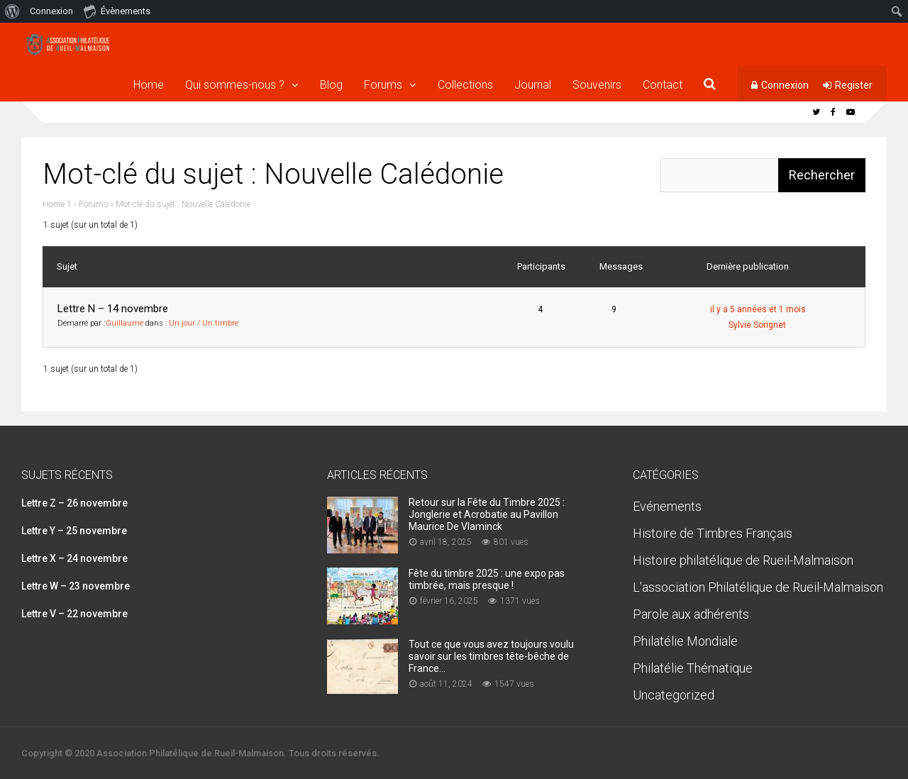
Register (854, 85)
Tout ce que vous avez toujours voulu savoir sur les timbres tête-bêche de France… (491, 656)
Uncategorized (673, 694)
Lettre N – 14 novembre (112, 308)
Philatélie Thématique (693, 668)
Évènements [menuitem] (117, 10)
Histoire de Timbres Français (712, 533)
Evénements (667, 506)
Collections (465, 85)
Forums (383, 85)
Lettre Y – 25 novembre (74, 530)
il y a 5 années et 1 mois (758, 309)
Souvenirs (596, 85)
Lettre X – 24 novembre (74, 558)
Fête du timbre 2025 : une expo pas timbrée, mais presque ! (487, 579)
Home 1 (57, 204)
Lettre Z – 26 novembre (74, 503)
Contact (662, 85)
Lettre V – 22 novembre (74, 613)
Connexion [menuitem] (51, 11)
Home (148, 85)
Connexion (785, 85)
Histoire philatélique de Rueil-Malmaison (743, 560)
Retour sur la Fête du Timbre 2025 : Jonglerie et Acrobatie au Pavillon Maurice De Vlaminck (487, 514)
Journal (532, 85)
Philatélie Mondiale (685, 641)
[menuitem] (12, 11)
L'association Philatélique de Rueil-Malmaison (758, 587)
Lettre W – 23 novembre (75, 586)
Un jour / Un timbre (203, 323)
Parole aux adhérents (691, 614)
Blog (331, 85)
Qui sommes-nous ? (234, 85)
